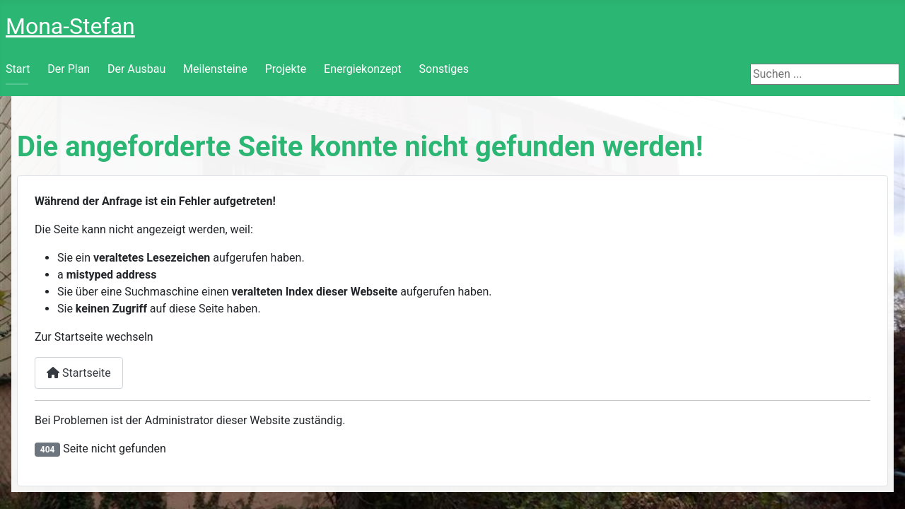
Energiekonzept (363, 69)
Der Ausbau (136, 69)
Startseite (79, 373)
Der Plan (68, 69)
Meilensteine (215, 69)
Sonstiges (444, 69)
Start (18, 69)
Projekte (286, 69)
